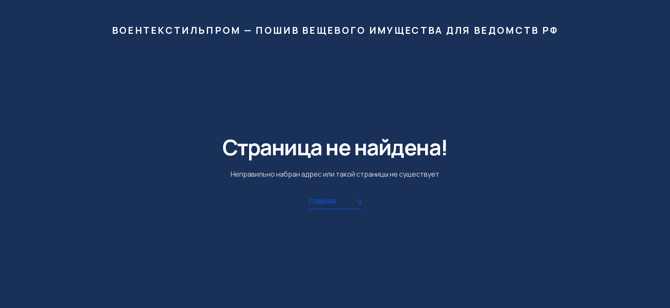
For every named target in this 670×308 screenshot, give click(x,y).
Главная (335, 202)
